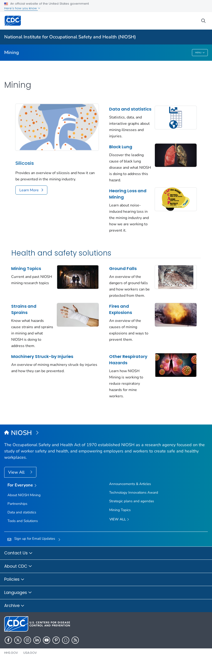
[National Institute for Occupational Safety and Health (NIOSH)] (106, 433)
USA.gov (30, 653)
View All (17, 472)
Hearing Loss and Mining (127, 194)
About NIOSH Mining (24, 495)
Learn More (29, 190)
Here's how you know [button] (22, 8)
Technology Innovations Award (133, 492)
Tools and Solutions (22, 521)
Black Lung (120, 147)
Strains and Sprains (23, 309)
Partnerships (17, 503)
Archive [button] (14, 606)
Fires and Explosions (120, 309)
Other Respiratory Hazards (128, 360)
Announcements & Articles (130, 484)
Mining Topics (26, 268)
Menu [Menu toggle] (200, 53)
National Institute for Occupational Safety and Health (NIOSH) (70, 37)
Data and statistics (130, 109)
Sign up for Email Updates (34, 538)
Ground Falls (123, 268)
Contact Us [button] (18, 553)
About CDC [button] (18, 566)
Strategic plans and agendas (131, 501)
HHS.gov (11, 653)
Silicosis (24, 163)
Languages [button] (18, 593)
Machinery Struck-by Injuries (42, 356)
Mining (11, 52)
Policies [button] (14, 579)
